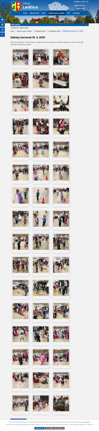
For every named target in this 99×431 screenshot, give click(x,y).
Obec (44, 13)
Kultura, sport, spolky (56, 13)
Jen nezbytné (50, 428)
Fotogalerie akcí (40, 31)
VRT (68, 13)
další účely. (87, 422)
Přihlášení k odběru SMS (19, 28)
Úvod (25, 13)
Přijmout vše (39, 428)
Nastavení (60, 428)
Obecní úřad (34, 13)
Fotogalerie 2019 (54, 31)
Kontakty (76, 13)
